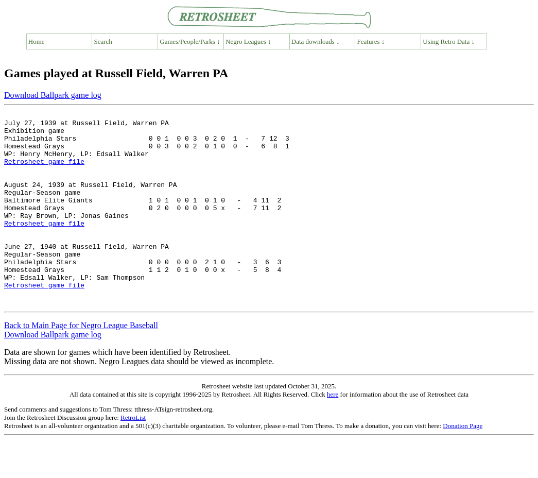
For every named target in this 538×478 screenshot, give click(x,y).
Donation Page (462, 464)
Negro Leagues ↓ (248, 41)
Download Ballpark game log (52, 95)
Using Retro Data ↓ (449, 41)
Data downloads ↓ (315, 41)
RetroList (133, 456)
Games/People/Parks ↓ (190, 41)
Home (36, 41)
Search (103, 41)
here (332, 433)
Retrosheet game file (44, 172)
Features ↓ (371, 41)
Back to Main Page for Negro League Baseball (81, 364)
